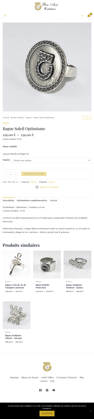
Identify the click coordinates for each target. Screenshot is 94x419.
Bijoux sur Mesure (30, 377)
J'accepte (47, 413)
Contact (44, 381)
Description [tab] (8, 200)
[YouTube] (53, 390)
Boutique (14, 377)
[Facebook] (40, 390)
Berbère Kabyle (17, 117)
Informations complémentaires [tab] (32, 200)
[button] (82, 15)
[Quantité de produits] (10, 174)
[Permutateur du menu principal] (5, 15)
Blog (82, 377)
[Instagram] (47, 390)
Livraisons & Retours (66, 377)
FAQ (52, 381)
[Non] (90, 411)
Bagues (29, 117)
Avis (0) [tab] (53, 200)
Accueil (6, 117)
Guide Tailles (47, 377)
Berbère (51, 182)
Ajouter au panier (34, 174)
